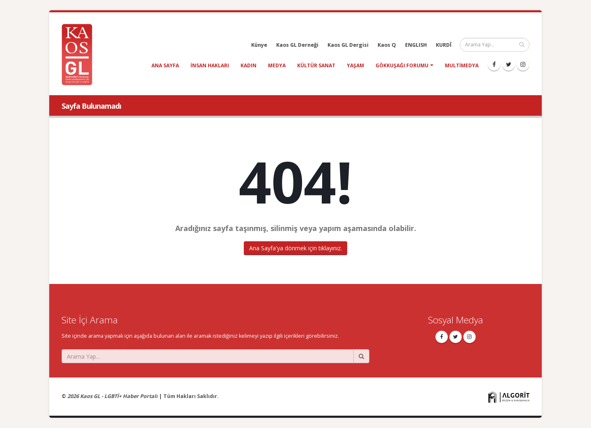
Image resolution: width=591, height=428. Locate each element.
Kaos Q (387, 44)
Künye (259, 44)
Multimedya (462, 65)
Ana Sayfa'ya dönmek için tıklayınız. (295, 248)
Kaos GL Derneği (297, 44)
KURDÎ (443, 44)
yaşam (355, 65)
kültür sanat (316, 65)
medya (277, 65)
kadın (249, 65)
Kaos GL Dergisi (348, 44)
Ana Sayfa (165, 65)
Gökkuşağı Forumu (402, 65)
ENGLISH (416, 44)
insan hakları (209, 65)
